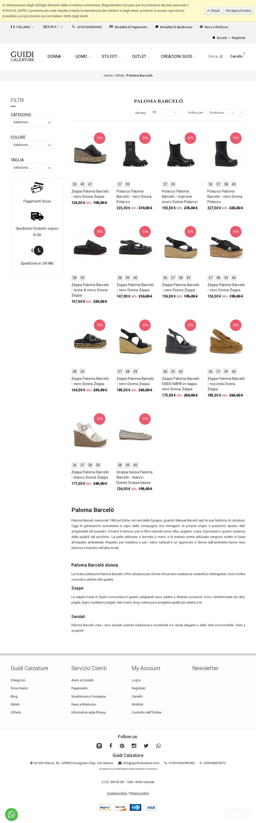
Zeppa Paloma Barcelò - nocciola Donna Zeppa (226, 383)
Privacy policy (139, 793)
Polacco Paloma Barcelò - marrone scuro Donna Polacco (179, 196)
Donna (55, 56)
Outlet (140, 56)
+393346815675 (214, 763)
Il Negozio (18, 680)
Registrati (138, 688)
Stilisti (111, 56)
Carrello (137, 696)
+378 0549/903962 (181, 763)
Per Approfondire (238, 10)
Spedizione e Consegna (88, 696)
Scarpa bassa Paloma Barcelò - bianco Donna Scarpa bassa (134, 477)
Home (108, 75)
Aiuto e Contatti (82, 680)
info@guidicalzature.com (141, 763)
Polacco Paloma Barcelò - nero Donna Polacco (134, 196)
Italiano (22, 27)
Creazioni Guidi (178, 56)
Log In (136, 680)
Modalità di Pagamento (128, 27)
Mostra (140, 112)
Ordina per (195, 112)
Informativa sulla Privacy (88, 712)
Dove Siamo (19, 688)
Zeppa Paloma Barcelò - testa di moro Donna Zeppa (90, 290)
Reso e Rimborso (83, 704)
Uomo (83, 56)
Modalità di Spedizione (173, 27)
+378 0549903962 (87, 27)
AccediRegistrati (229, 38)
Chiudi (215, 10)
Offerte (16, 712)
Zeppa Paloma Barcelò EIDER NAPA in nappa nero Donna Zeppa (180, 383)
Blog (14, 696)
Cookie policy (117, 793)
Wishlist (137, 704)
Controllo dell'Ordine (146, 712)
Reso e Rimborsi (214, 27)
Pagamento (79, 688)
